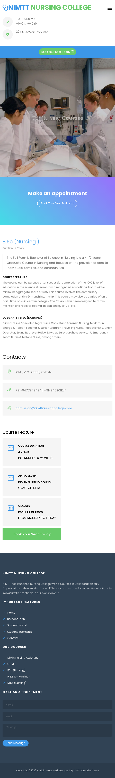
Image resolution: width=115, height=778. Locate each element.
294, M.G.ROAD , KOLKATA (32, 32)
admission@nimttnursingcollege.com (43, 411)
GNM (8, 664)
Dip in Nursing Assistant (20, 658)
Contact (11, 638)
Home (9, 613)
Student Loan (14, 619)
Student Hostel (15, 625)
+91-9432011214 (25, 19)
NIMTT (47, 7)
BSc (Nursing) (14, 670)
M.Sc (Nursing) (14, 683)
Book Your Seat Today (57, 203)
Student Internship (17, 632)
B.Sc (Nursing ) (21, 244)
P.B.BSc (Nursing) (16, 677)
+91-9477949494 (27, 24)
